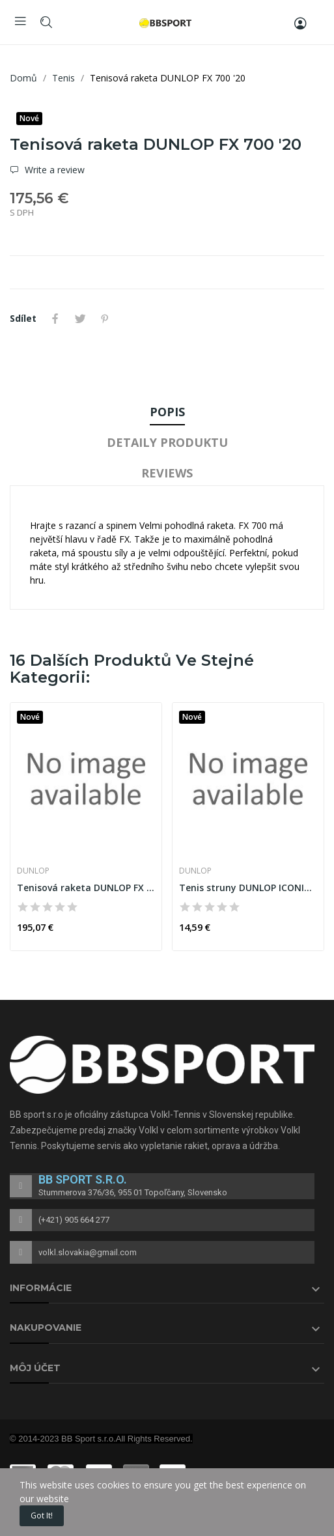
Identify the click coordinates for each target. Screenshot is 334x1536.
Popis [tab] (167, 412)
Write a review (53, 170)
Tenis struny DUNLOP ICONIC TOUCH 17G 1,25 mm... (248, 887)
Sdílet (55, 318)
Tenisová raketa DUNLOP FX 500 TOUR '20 (86, 887)
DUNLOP (33, 871)
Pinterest (104, 318)
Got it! (42, 1515)
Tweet (80, 318)
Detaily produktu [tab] (167, 442)
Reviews (167, 473)
